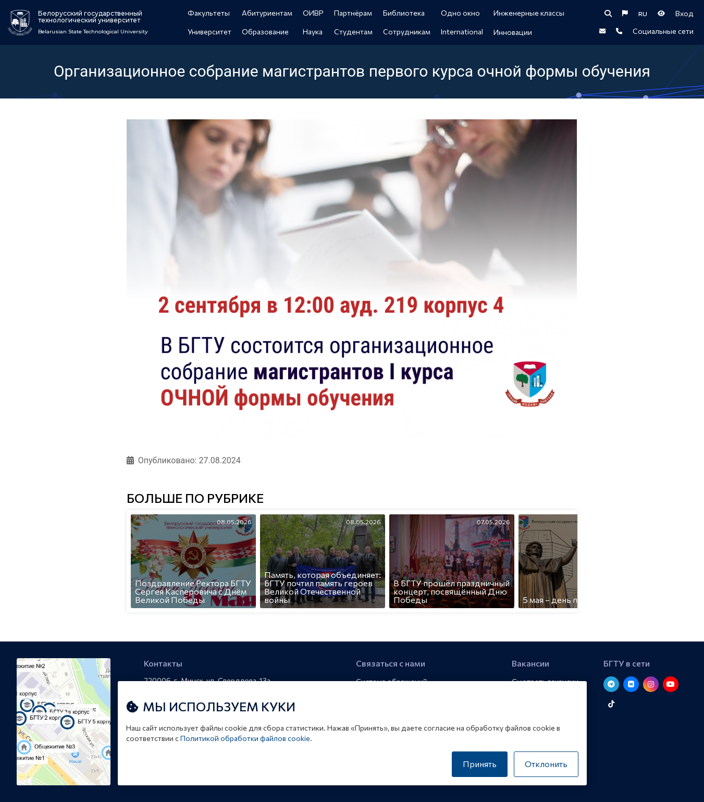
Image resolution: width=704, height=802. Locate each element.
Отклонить (546, 764)
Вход (684, 13)
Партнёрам (353, 12)
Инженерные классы (528, 12)
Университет (209, 31)
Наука (313, 31)
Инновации (512, 32)
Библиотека (404, 12)
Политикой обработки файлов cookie (245, 738)
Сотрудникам (406, 31)
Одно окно (460, 12)
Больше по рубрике (195, 498)
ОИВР (313, 12)
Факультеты (209, 12)
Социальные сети (663, 31)
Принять (480, 764)
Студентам (353, 31)
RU (642, 13)
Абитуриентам (267, 12)
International (462, 31)
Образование (265, 31)
